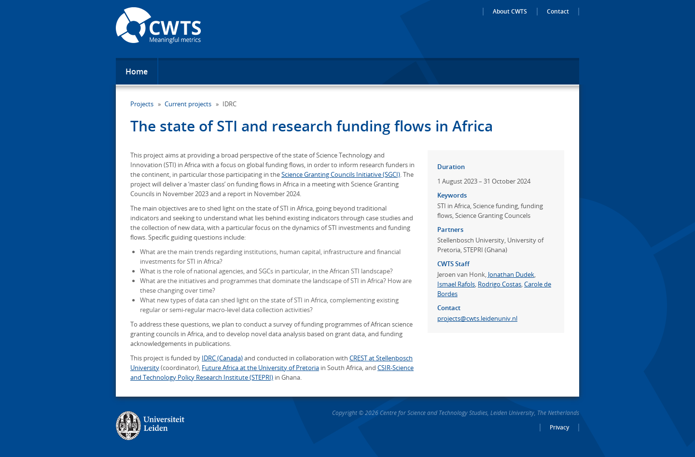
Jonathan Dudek (511, 274)
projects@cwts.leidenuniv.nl (477, 318)
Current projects (188, 104)
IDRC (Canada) (222, 358)
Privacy (559, 427)
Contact (558, 11)
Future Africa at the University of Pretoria (260, 367)
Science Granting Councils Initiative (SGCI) (340, 174)
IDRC (229, 104)
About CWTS (510, 11)
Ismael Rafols (456, 284)
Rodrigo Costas (499, 284)
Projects (141, 104)
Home (136, 71)
